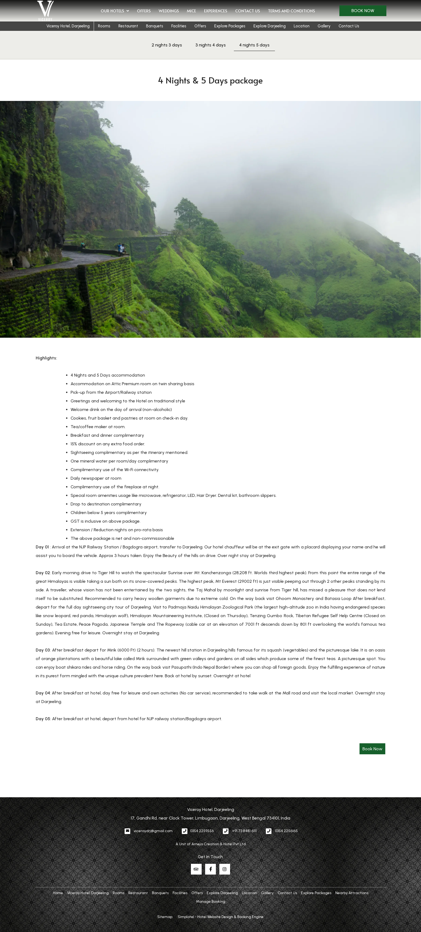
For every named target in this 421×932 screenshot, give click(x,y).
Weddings (169, 10)
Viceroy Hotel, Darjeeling (68, 26)
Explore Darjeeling (269, 26)
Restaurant (128, 26)
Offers (144, 10)
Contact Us (247, 10)
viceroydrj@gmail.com (153, 831)
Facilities (178, 26)
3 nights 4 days (210, 45)
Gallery (324, 26)
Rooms (104, 26)
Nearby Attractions (351, 893)
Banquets (154, 26)
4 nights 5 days (254, 45)
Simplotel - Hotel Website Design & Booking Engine (221, 917)
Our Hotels (115, 11)
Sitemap (164, 917)
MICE (191, 10)
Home (58, 893)
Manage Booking (210, 901)
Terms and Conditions (291, 10)
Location (302, 26)
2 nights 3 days (167, 45)
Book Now (362, 10)
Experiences (215, 10)
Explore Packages (229, 26)
